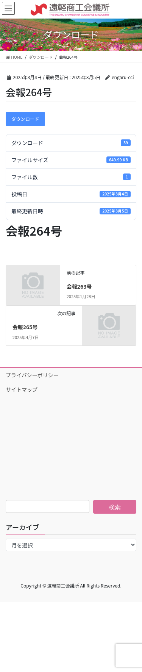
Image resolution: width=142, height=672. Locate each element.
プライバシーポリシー (32, 375)
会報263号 (79, 286)
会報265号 (25, 327)
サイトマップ (21, 389)
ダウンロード (25, 119)
